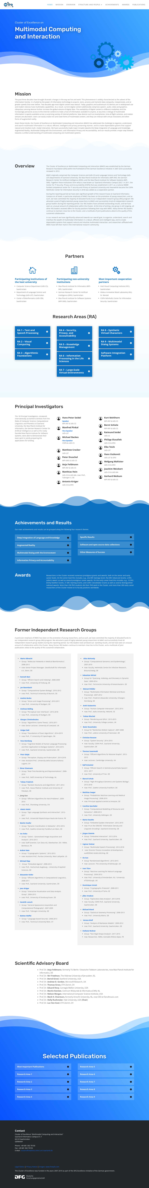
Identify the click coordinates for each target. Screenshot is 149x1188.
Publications (138, 5)
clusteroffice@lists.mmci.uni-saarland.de (37, 1150)
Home (50, 5)
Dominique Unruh (90, 885)
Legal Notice (19, 1167)
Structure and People (89, 5)
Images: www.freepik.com (49, 1167)
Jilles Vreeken (88, 896)
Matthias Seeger (89, 792)
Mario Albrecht (26, 658)
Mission (59, 5)
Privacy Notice (31, 1167)
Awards (125, 5)
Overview (70, 5)
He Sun (85, 858)
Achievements (112, 5)
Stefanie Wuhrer (89, 931)
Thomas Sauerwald (90, 751)
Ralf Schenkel (88, 765)
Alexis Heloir (25, 809)
